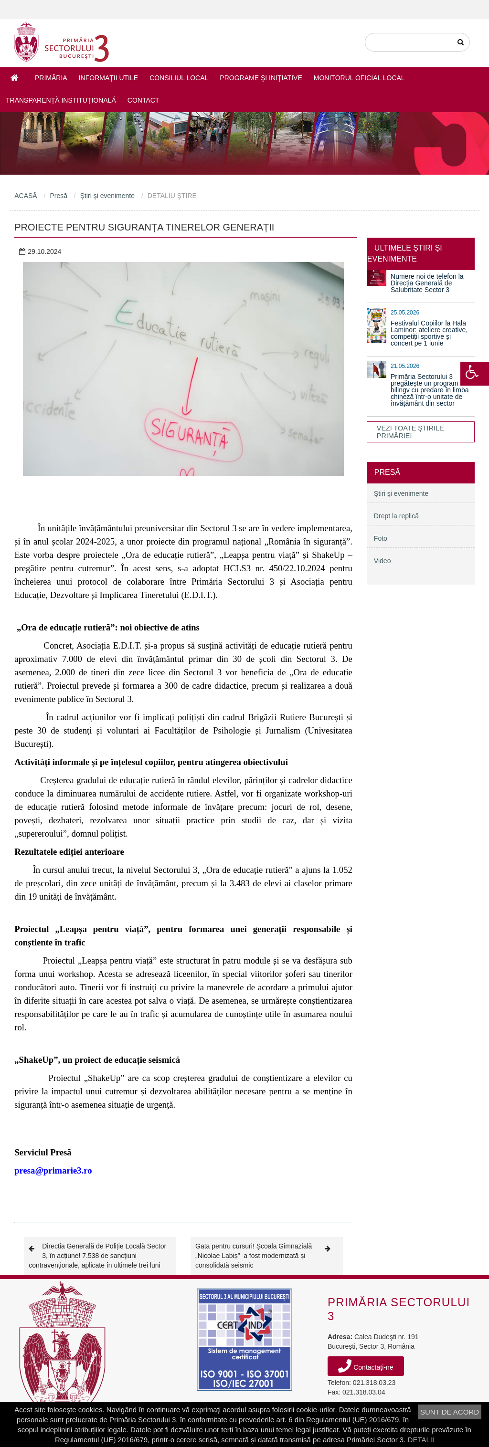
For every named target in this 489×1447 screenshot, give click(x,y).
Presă (58, 195)
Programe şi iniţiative (261, 78)
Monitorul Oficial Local (359, 78)
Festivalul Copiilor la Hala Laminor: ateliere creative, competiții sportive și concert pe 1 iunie (429, 333)
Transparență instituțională (61, 100)
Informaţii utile (108, 78)
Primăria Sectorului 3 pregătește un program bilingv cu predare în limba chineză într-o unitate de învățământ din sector (429, 390)
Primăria (51, 78)
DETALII (421, 1440)
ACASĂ (25, 195)
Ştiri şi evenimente (107, 195)
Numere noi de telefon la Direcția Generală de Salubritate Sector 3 (427, 283)
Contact (143, 100)
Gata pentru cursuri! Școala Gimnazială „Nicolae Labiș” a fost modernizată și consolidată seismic (266, 1255)
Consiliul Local (178, 78)
